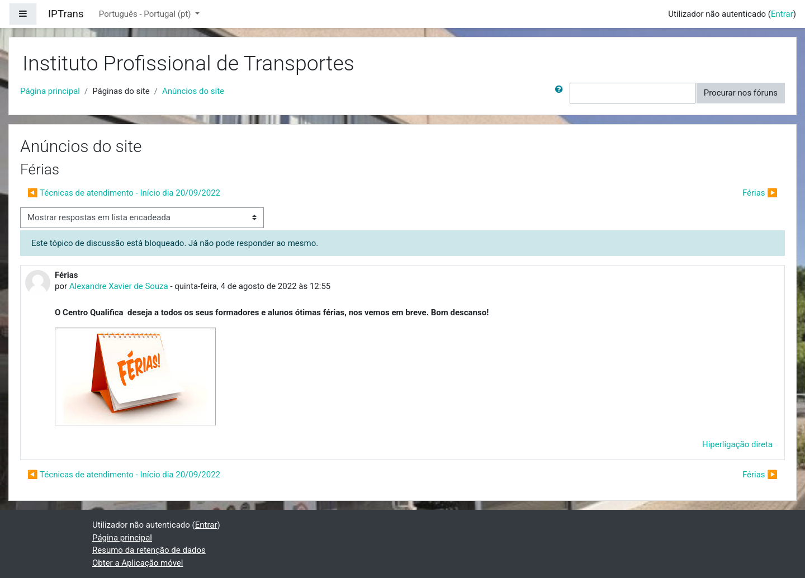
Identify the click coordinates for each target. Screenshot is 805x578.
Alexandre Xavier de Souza (118, 286)
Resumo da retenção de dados (149, 550)
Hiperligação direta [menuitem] (737, 444)
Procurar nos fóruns (741, 93)
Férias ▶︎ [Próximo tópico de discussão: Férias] (760, 193)
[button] (561, 93)
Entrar (782, 14)
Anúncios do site (193, 91)
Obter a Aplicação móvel (137, 563)
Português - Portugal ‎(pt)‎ (146, 14)
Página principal (50, 91)
